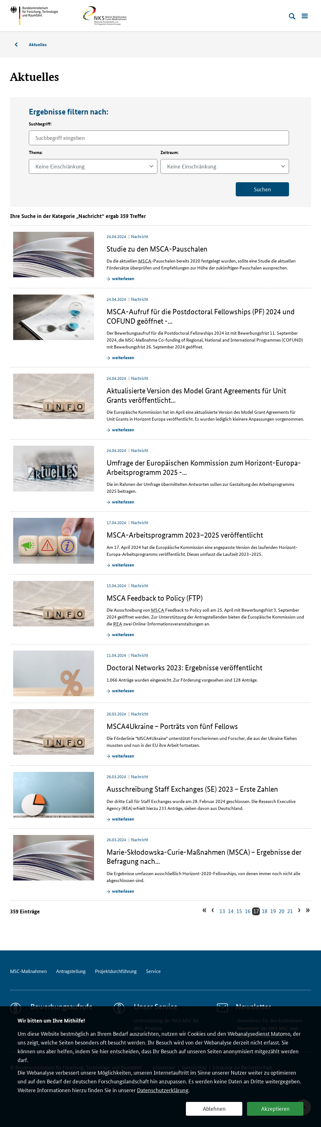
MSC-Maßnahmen (19, 45)
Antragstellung (71, 971)
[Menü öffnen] (304, 16)
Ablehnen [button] (214, 1108)
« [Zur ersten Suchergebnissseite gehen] (205, 911)
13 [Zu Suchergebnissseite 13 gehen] (222, 910)
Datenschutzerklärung (162, 1089)
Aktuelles (38, 44)
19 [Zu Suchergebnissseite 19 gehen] (273, 910)
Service (153, 971)
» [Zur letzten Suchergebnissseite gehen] (307, 911)
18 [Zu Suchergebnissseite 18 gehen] (264, 910)
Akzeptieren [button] (275, 1108)
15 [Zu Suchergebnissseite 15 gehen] (239, 910)
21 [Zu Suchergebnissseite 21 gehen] (290, 910)
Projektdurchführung (116, 971)
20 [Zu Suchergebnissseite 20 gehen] (281, 910)
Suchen (262, 189)
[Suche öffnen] (292, 16)
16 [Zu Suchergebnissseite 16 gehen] (247, 910)
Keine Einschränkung (60, 166)
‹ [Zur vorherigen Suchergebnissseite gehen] (213, 911)
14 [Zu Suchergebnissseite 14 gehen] (231, 910)
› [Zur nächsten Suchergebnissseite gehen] (298, 911)
